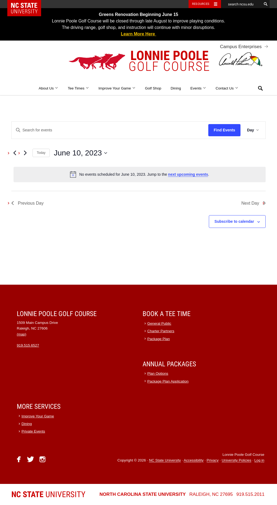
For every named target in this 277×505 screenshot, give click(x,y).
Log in (259, 461)
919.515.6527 (28, 345)
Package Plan (158, 339)
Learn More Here (138, 34)
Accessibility (194, 461)
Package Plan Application (168, 381)
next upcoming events (188, 174)
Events (198, 88)
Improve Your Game (117, 88)
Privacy (213, 461)
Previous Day (27, 203)
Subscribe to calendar (234, 221)
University (48, 494)
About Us (48, 88)
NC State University (165, 461)
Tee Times (78, 88)
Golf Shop (153, 88)
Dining (176, 88)
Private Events (33, 431)
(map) (21, 334)
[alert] (140, 174)
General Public (159, 323)
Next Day (253, 203)
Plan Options (157, 373)
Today (41, 153)
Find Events (224, 130)
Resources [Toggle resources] (200, 4)
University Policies (236, 461)
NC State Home (28, 4)
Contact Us (227, 88)
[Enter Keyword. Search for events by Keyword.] (110, 130)
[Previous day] (14, 153)
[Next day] (25, 153)
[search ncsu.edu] (241, 4)
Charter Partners (160, 331)
